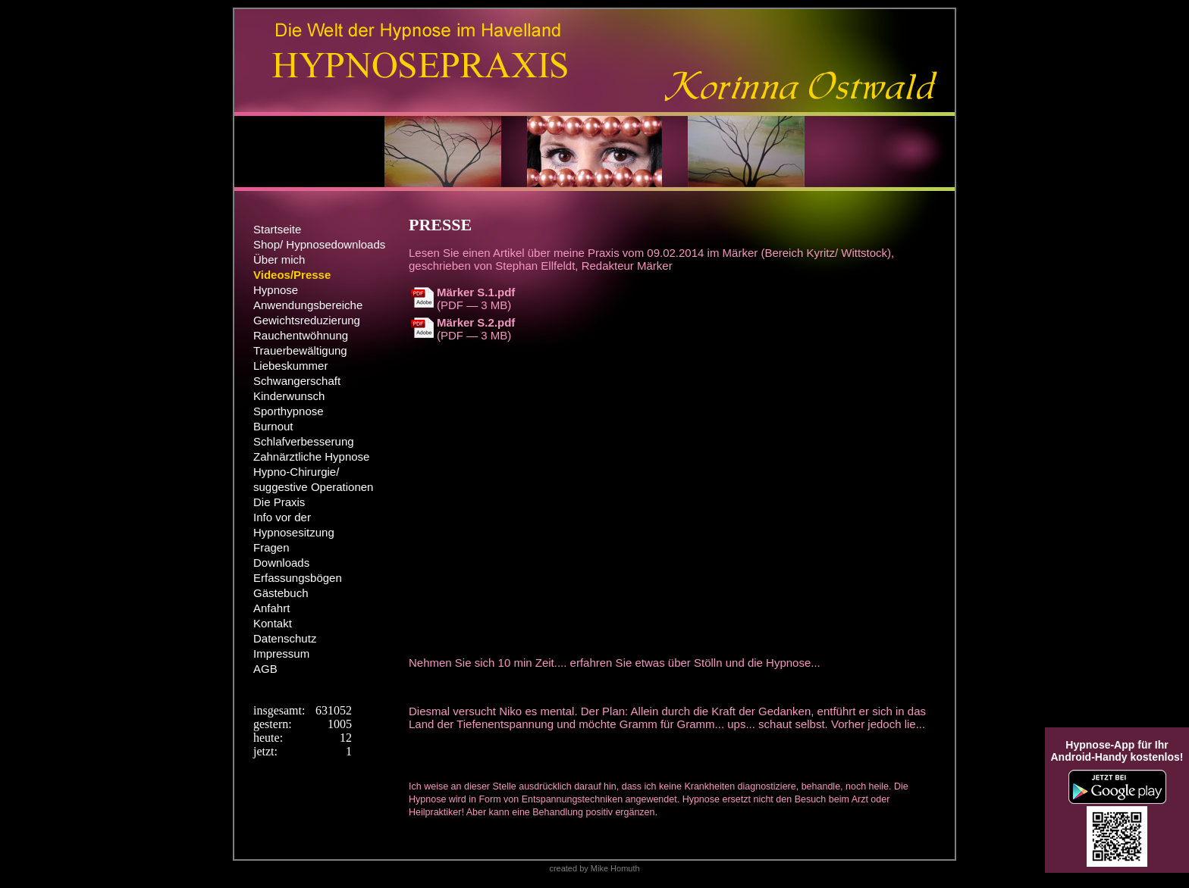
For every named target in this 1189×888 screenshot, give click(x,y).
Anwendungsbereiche (307, 305)
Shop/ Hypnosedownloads (319, 244)
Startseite (277, 229)
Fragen (271, 547)
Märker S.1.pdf (476, 292)
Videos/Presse (292, 274)
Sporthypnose (288, 411)
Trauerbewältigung (300, 350)
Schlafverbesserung (303, 441)
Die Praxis (279, 502)
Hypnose (275, 289)
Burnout (273, 426)
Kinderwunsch (289, 395)
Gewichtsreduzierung (306, 320)
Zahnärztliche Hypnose (311, 456)
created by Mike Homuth (594, 868)
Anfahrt (271, 608)
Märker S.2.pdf (476, 322)
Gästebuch (281, 592)
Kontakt (272, 623)
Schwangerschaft (296, 380)
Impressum (281, 653)
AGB (265, 668)
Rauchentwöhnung (300, 335)
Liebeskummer (290, 365)
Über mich (279, 259)
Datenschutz (284, 638)
